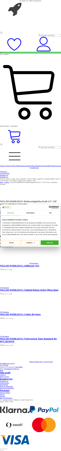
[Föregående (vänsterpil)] (1, 450)
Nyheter (2, 396)
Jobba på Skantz (5, 393)
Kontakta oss (4, 175)
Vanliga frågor (4, 383)
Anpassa (30, 242)
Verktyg (6, 182)
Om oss (2, 394)
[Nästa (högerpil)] (3, 450)
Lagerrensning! (5, 173)
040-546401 (19, 367)
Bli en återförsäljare (6, 398)
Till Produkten (33, 263)
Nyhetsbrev (3, 171)
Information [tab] (30, 213)
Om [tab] (50, 213)
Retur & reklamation (6, 386)
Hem (1, 182)
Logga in (3, 375)
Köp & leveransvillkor (7, 388)
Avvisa (11, 242)
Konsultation (4, 384)
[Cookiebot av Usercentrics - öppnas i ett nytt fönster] (50, 207)
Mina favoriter (4, 377)
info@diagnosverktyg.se (11, 369)
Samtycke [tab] (10, 213)
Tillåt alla (49, 242)
